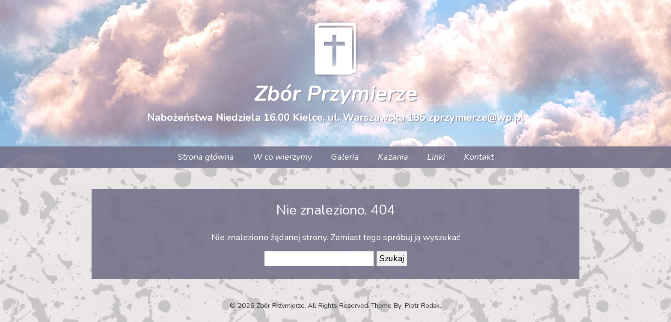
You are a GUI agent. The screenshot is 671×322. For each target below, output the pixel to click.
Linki (436, 157)
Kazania (393, 157)
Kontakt (479, 157)
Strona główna (206, 157)
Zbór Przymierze (335, 93)
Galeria (345, 157)
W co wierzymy (282, 157)
